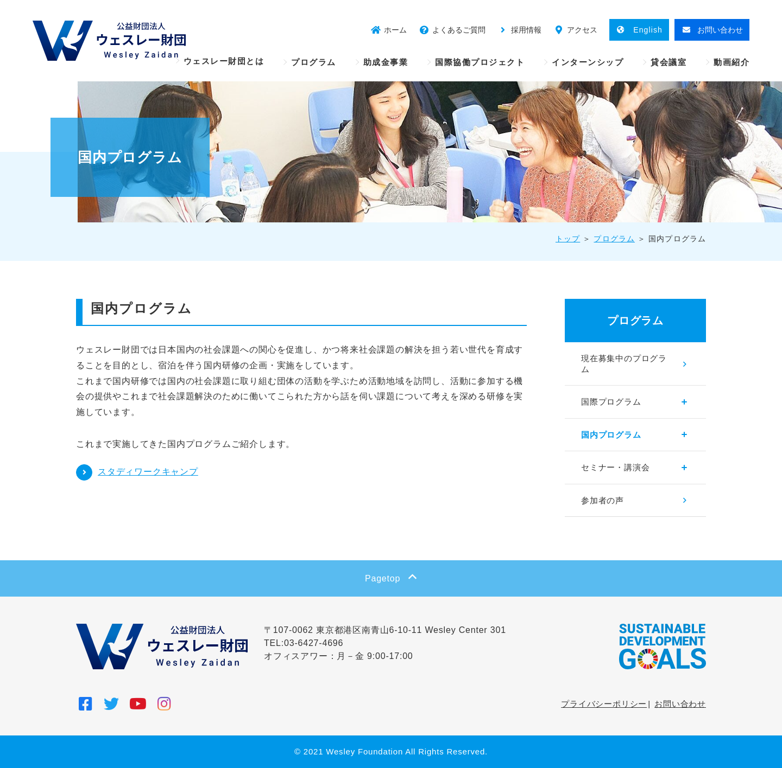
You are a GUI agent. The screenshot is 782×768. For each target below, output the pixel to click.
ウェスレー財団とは (224, 61)
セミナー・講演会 (615, 467)
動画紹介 (731, 62)
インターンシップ (587, 62)
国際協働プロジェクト (480, 62)
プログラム (313, 62)
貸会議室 (668, 62)
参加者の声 (602, 500)
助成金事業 (385, 62)
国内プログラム (611, 434)
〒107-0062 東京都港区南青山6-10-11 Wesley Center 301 (385, 630)
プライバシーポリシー (604, 703)
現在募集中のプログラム (624, 364)
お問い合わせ (680, 703)
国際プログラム (611, 401)
